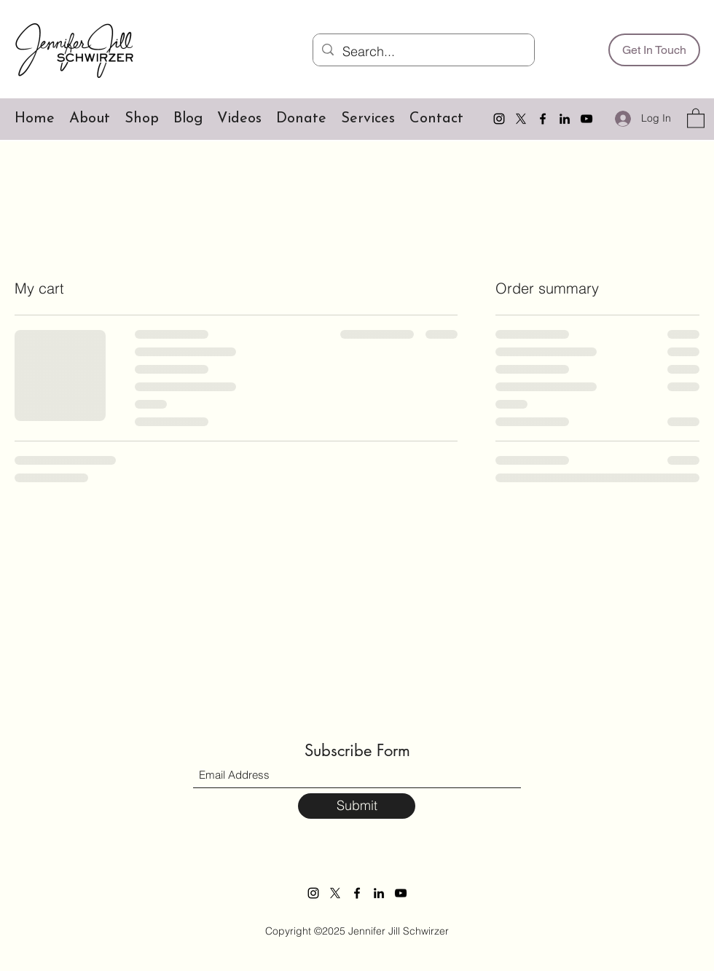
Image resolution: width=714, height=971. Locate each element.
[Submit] (356, 806)
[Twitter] (521, 118)
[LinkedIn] (564, 118)
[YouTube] (586, 118)
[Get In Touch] (654, 50)
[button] (696, 117)
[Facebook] (543, 118)
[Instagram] (499, 118)
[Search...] (422, 51)
